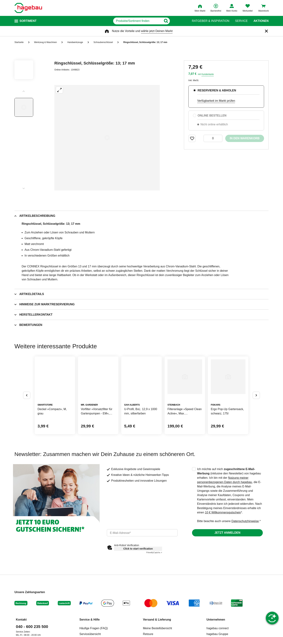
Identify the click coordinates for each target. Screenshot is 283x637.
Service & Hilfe (89, 619)
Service (241, 21)
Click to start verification (138, 548)
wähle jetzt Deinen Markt (157, 31)
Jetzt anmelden (227, 532)
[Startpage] (28, 8)
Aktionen (261, 21)
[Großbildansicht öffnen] (107, 137)
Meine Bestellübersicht (157, 628)
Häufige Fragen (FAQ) (93, 628)
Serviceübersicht (90, 634)
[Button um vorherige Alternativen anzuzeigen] (26, 395)
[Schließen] (266, 31)
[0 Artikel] (213, 138)
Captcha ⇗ (154, 553)
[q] (137, 21)
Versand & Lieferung (157, 619)
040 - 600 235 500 (32, 626)
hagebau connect (217, 628)
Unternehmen (215, 619)
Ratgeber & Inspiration (210, 21)
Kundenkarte (207, 74)
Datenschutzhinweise (245, 521)
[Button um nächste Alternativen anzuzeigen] (256, 395)
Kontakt (21, 619)
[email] (142, 532)
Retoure (148, 634)
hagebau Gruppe (217, 634)
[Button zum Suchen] (179, 21)
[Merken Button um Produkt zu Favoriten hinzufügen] (192, 138)
